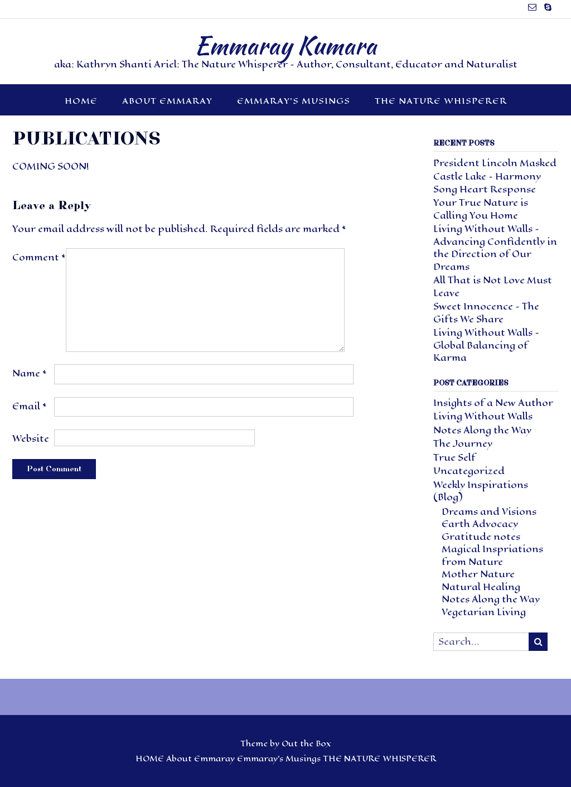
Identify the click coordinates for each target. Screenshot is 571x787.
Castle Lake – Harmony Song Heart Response (487, 183)
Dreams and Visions (489, 512)
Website (30, 439)
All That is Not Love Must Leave (492, 286)
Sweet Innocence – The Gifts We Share (486, 313)
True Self (454, 458)
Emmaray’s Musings (293, 100)
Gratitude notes (481, 537)
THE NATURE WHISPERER (441, 100)
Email (29, 406)
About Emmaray (167, 100)
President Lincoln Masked (495, 163)
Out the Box (306, 744)
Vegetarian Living (484, 612)
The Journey (462, 444)
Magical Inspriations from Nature (492, 555)
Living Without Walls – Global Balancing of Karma (486, 345)
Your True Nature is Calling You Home (480, 209)
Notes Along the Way (482, 430)
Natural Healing (481, 587)
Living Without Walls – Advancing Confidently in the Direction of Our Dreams (495, 248)
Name (29, 373)
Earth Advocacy (480, 524)
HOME (81, 100)
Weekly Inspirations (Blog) (480, 491)
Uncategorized (469, 471)
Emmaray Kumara (285, 45)
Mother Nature (478, 574)
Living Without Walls (483, 416)
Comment (39, 257)
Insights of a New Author (493, 403)
